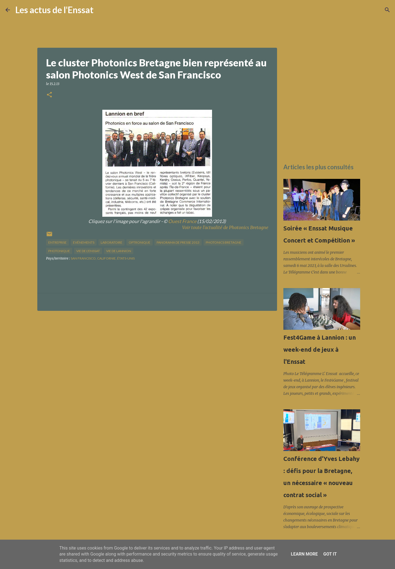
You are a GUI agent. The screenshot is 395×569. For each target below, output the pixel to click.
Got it (330, 554)
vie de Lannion (118, 251)
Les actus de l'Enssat (54, 9)
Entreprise (57, 242)
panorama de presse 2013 (178, 242)
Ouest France (182, 221)
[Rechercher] (101, 9)
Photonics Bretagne (223, 242)
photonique (59, 251)
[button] (49, 95)
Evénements (83, 242)
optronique (139, 242)
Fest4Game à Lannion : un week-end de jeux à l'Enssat (319, 349)
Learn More (304, 554)
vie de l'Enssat (88, 251)
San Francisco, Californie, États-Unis (103, 258)
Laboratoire (111, 242)
